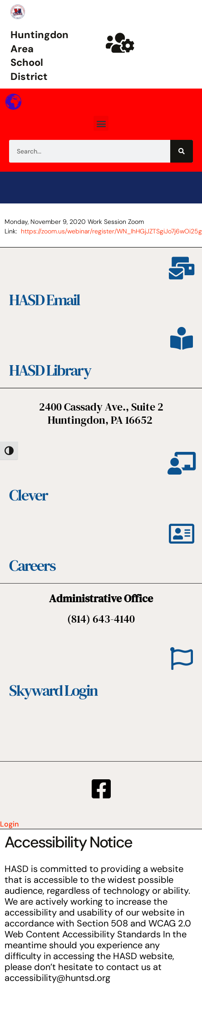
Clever (28, 495)
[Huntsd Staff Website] (119, 42)
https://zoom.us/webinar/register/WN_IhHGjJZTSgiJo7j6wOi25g (111, 231)
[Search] (181, 151)
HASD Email (44, 299)
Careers (32, 565)
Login (9, 824)
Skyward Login (53, 690)
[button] (101, 123)
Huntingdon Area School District (39, 55)
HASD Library (50, 370)
